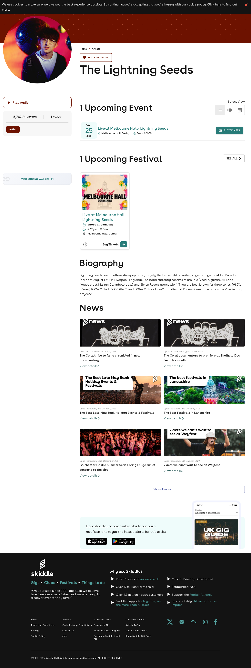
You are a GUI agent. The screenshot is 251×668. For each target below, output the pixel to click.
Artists (96, 49)
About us (67, 619)
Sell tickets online (135, 619)
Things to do (93, 582)
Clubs (49, 582)
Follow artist (96, 57)
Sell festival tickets (136, 630)
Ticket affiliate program (107, 630)
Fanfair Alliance (201, 594)
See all (234, 158)
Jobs (64, 636)
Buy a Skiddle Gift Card (138, 636)
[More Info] (85, 244)
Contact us (68, 630)
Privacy (35, 630)
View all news (162, 489)
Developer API (101, 625)
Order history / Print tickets (77, 625)
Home (83, 49)
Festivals (68, 582)
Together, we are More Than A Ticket (138, 603)
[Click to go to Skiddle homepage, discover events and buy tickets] (42, 567)
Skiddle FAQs (133, 625)
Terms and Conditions (43, 625)
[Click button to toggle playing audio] (37, 102)
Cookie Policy (38, 636)
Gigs (35, 582)
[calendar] (240, 110)
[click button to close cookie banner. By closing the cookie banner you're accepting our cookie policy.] (246, 5)
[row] (230, 110)
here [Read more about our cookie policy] (218, 4)
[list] (220, 110)
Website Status (102, 619)
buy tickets (229, 130)
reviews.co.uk (149, 579)
